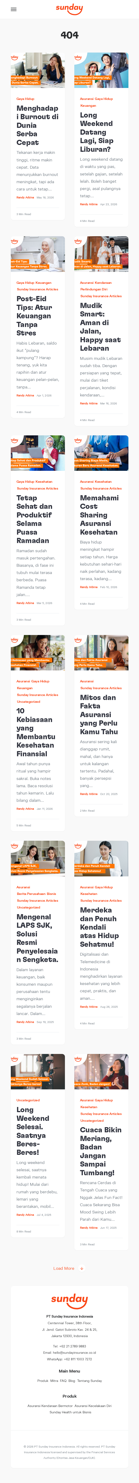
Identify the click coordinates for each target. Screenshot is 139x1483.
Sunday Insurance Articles (37, 289)
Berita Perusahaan (31, 893)
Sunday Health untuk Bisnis (70, 1412)
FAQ (63, 1380)
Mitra (54, 1380)
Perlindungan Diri (93, 289)
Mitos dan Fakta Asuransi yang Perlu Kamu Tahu (99, 715)
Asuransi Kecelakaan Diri (93, 1405)
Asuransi (87, 98)
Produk (42, 1380)
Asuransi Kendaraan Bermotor (50, 1405)
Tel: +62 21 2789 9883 (69, 1346)
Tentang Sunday (89, 1380)
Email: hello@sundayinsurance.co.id (69, 1352)
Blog (71, 1380)
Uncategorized (28, 701)
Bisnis (51, 893)
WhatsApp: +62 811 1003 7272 (69, 1359)
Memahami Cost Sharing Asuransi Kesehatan (99, 515)
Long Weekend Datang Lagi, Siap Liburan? (97, 132)
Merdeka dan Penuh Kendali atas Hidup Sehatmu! (99, 927)
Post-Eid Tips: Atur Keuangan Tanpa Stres (34, 316)
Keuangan (88, 105)
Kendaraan (103, 282)
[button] (13, 9)
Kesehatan (44, 481)
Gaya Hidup (25, 98)
